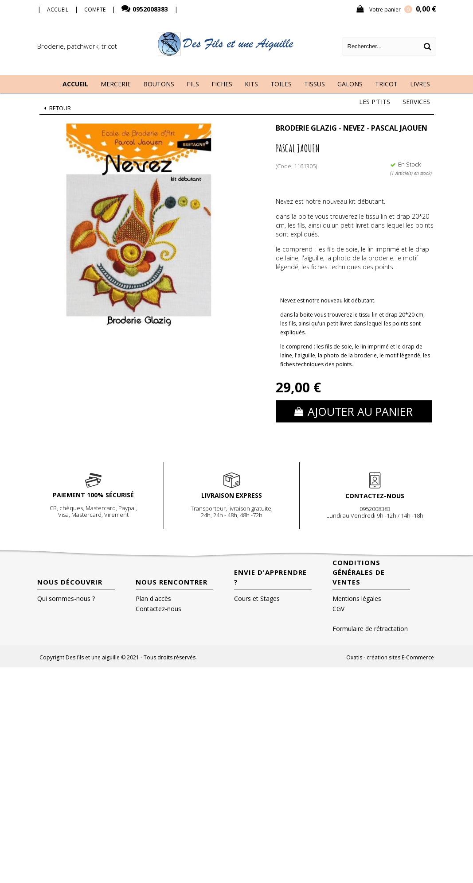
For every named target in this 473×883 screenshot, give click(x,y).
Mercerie (116, 84)
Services (416, 101)
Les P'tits (374, 101)
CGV (338, 608)
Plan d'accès (153, 598)
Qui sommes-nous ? (66, 598)
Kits (251, 84)
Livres (420, 84)
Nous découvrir (69, 581)
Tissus (314, 84)
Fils (193, 84)
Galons (350, 84)
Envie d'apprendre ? (270, 577)
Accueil (75, 84)
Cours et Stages (257, 598)
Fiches (221, 84)
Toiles (281, 84)
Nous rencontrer (171, 581)
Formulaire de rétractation (370, 628)
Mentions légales (356, 598)
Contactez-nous (158, 608)
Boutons (158, 84)
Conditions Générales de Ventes (358, 572)
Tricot (386, 84)
